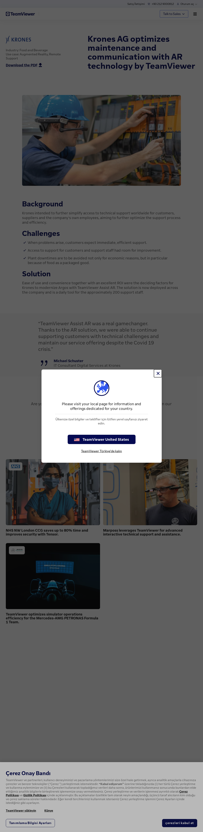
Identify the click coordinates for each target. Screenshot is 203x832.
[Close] (158, 373)
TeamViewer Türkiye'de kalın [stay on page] (101, 451)
